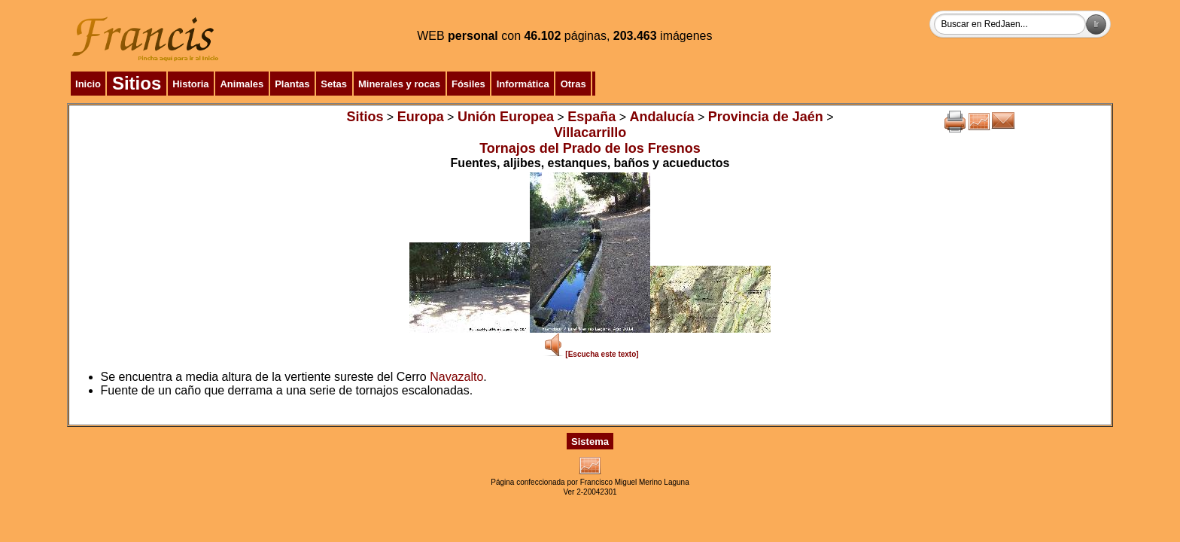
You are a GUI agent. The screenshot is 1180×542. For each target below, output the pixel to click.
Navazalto (456, 376)
